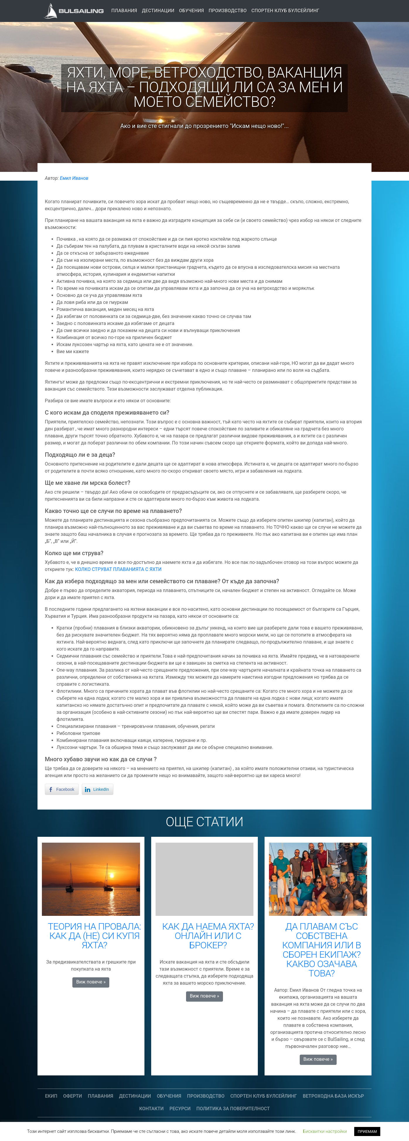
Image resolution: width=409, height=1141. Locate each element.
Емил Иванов (74, 178)
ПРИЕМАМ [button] (367, 1131)
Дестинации (158, 10)
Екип (51, 1096)
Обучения (191, 10)
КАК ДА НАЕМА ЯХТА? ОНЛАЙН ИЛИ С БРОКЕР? (208, 936)
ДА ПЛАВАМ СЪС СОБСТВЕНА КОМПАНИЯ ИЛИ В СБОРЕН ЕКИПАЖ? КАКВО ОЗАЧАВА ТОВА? (321, 950)
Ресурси (180, 1108)
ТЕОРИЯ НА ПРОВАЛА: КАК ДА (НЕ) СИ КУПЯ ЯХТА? (94, 936)
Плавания (124, 10)
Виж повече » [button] (90, 982)
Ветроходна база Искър (333, 1096)
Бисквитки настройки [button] (325, 1131)
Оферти (72, 1096)
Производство (228, 10)
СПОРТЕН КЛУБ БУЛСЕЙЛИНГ (285, 10)
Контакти (151, 1108)
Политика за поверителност (233, 1108)
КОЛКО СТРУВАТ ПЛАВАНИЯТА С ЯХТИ (118, 569)
